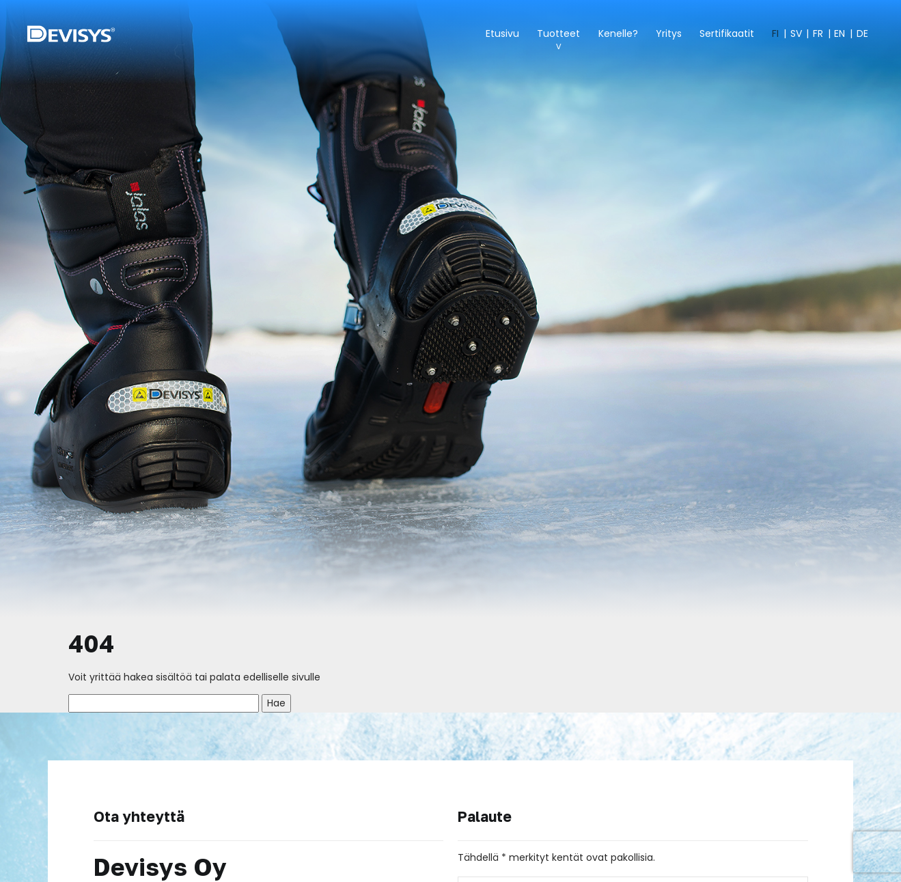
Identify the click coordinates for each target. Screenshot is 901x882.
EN (839, 33)
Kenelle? (618, 33)
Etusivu (502, 33)
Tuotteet (558, 33)
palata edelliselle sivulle (265, 677)
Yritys (669, 33)
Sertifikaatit (726, 33)
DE (862, 33)
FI (775, 33)
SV (796, 33)
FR (818, 33)
